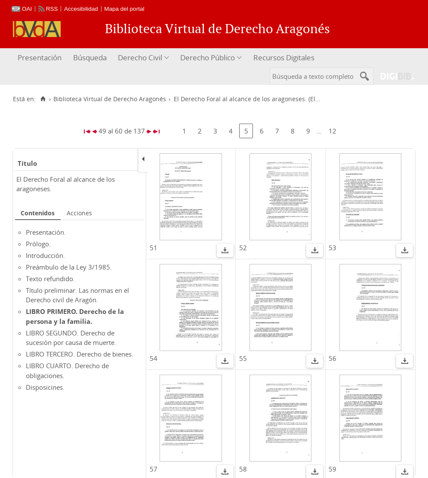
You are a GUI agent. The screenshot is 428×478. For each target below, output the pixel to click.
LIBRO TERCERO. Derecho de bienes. (79, 354)
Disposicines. (45, 387)
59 (332, 469)
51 (153, 247)
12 (332, 131)
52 (243, 247)
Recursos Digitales (283, 57)
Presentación (40, 57)
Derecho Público (207, 57)
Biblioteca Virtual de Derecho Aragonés (109, 99)
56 (332, 358)
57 (153, 469)
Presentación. (46, 232)
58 (243, 469)
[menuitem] (40, 58)
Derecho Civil (140, 57)
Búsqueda (90, 57)
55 (243, 358)
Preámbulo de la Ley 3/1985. (69, 267)
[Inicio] (42, 99)
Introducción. (45, 255)
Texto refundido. (50, 278)
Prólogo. (38, 243)
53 (332, 247)
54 (153, 358)
